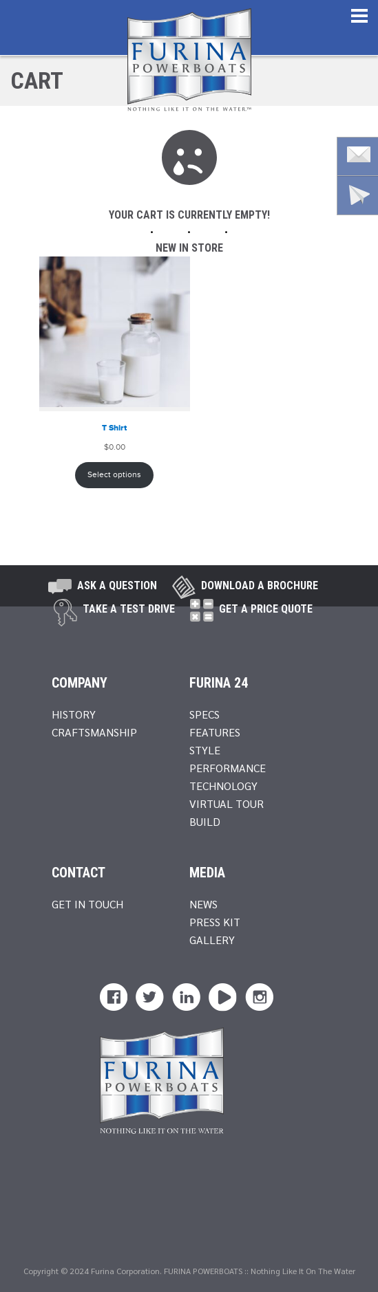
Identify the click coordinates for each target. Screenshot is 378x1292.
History (74, 714)
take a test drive (129, 608)
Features (214, 732)
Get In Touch (87, 904)
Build (204, 821)
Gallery (212, 939)
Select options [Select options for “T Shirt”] (114, 475)
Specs (204, 714)
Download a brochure (259, 585)
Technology (223, 785)
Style (204, 750)
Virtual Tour (226, 803)
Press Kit (214, 922)
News (203, 904)
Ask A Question (117, 585)
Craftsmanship (94, 732)
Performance (227, 767)
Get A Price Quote (266, 608)
